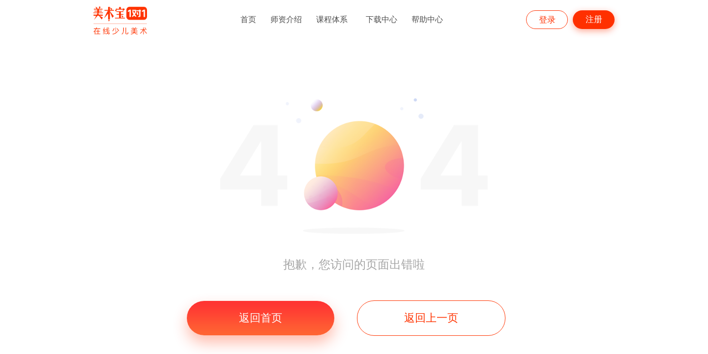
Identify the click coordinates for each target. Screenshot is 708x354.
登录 (547, 20)
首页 (248, 19)
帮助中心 (427, 19)
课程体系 (332, 19)
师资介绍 (286, 19)
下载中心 (381, 19)
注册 (594, 19)
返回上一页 (431, 318)
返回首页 (260, 318)
